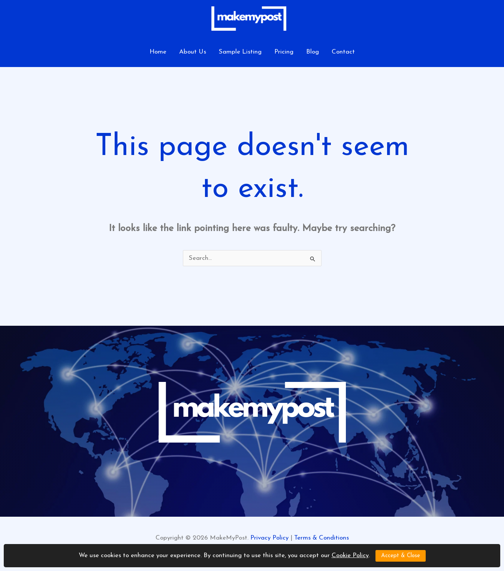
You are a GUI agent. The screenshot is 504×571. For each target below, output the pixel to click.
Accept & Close (400, 556)
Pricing (283, 52)
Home (158, 52)
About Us (192, 52)
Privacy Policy (269, 538)
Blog (312, 52)
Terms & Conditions (321, 538)
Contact (343, 52)
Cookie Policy (350, 555)
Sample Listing (240, 52)
